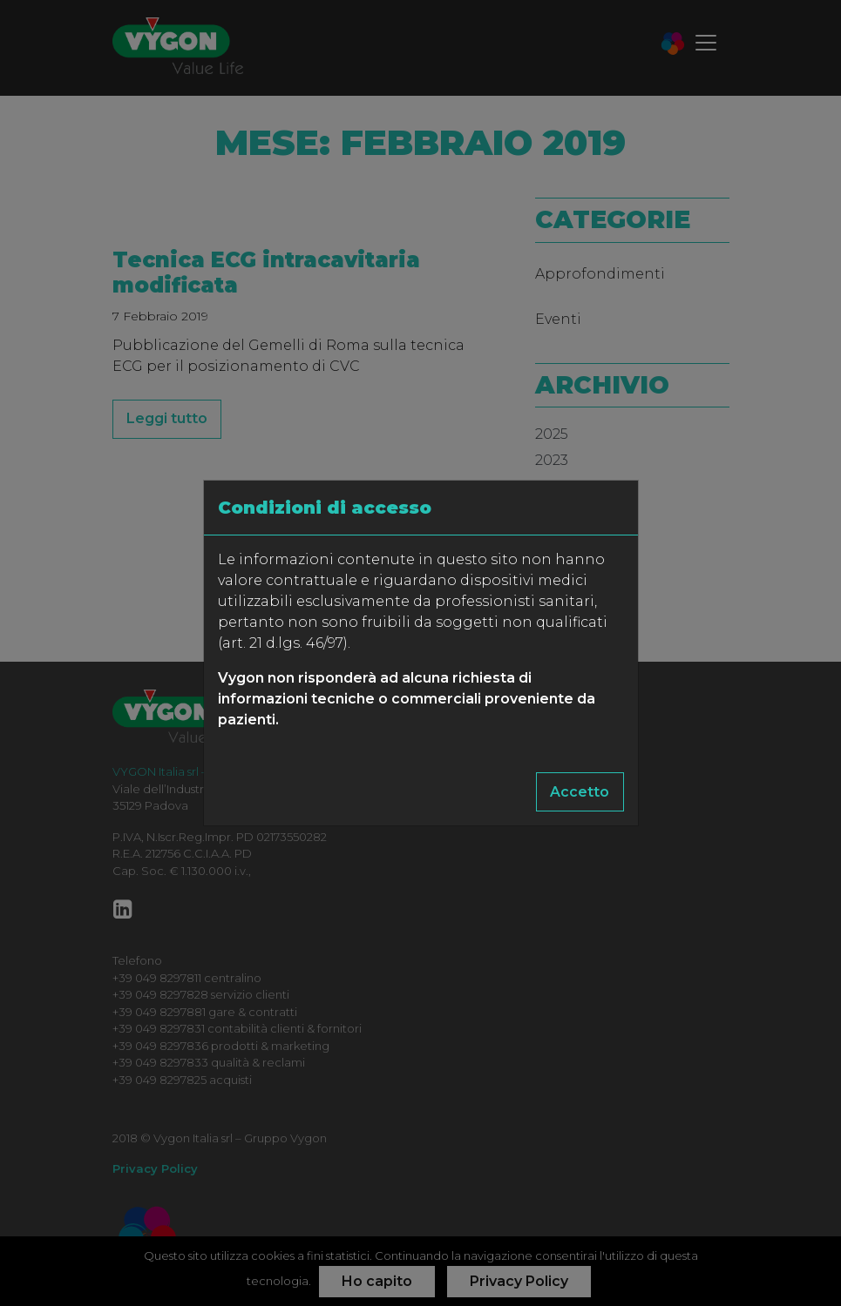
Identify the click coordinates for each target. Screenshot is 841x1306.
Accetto (579, 792)
